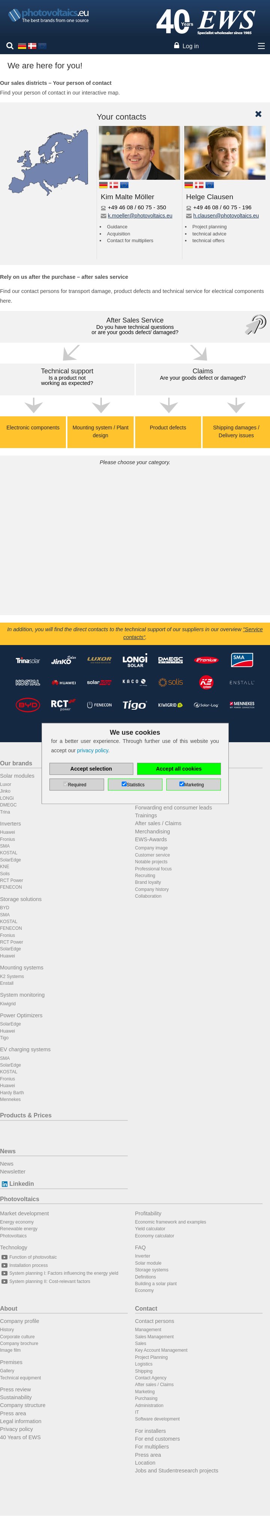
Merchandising (152, 832)
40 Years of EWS (20, 1437)
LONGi (7, 798)
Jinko (5, 791)
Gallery (7, 1370)
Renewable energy (18, 1228)
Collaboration (148, 896)
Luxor (5, 784)
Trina (5, 812)
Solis (5, 873)
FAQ (140, 1247)
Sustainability (16, 1397)
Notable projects (151, 861)
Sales (140, 1343)
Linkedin (17, 1184)
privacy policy (92, 751)
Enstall (6, 983)
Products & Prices (26, 1115)
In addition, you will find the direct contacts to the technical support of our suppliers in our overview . (135, 633)
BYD (4, 907)
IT (137, 1412)
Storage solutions (21, 899)
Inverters (10, 824)
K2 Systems (12, 976)
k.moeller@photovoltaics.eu (140, 216)
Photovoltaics (19, 1199)
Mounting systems (21, 968)
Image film (10, 1350)
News (8, 1151)
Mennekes (10, 1099)
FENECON (11, 887)
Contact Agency (151, 1378)
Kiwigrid (8, 1003)
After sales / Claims (158, 823)
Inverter (143, 1256)
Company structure (23, 1405)
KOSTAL (8, 852)
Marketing (145, 1391)
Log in (190, 46)
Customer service (152, 855)
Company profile (19, 1321)
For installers (150, 1431)
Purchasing (146, 1398)
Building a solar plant (156, 1283)
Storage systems (152, 1269)
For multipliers (152, 1447)
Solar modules (17, 776)
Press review (15, 1389)
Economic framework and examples (170, 1222)
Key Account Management (161, 1350)
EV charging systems (25, 1049)
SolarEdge (10, 860)
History (7, 1329)
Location (145, 1463)
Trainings (146, 815)
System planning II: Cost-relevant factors (45, 1281)
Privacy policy (16, 1429)
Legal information (20, 1421)
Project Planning (151, 1357)
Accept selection (91, 769)
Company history (152, 889)
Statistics (136, 785)
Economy (144, 1290)
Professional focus (153, 869)
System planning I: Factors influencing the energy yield (59, 1273)
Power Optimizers (21, 1015)
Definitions (145, 1277)
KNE (4, 866)
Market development (24, 1213)
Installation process (24, 1265)
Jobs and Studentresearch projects (176, 1471)
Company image (151, 848)
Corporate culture (17, 1336)
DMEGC (8, 805)
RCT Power (11, 880)
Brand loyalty (148, 882)
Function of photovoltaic (28, 1257)
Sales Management (154, 1336)
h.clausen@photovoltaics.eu (226, 216)
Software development (157, 1419)
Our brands (16, 763)
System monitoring (22, 995)
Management (148, 1329)
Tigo (4, 1037)
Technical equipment (20, 1378)
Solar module (148, 1263)
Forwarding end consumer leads (173, 808)
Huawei (7, 832)
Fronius (7, 839)
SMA (5, 846)
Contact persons (155, 1321)
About (8, 1308)
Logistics (144, 1364)
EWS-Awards (151, 839)
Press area (13, 1413)
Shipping (144, 1371)
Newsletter (12, 1172)
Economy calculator (155, 1235)
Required (77, 785)
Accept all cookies (178, 769)
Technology (13, 1247)
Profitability (148, 1213)
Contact (146, 1308)
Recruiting (145, 875)
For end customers (157, 1439)
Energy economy (17, 1222)
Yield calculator (150, 1228)
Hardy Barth (12, 1092)
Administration (149, 1405)
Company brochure (19, 1343)
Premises (11, 1362)
